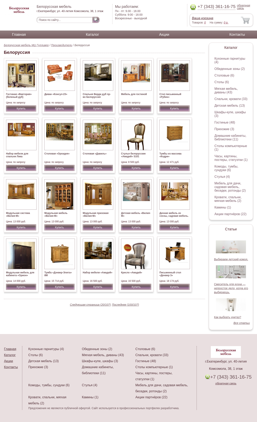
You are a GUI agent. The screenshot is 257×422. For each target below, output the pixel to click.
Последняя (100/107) (125, 304)
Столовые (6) (224, 75)
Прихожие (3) (224, 129)
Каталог (92, 35)
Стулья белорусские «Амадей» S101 (133, 155)
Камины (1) (222, 207)
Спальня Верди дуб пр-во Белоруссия (97, 95)
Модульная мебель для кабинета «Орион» (20, 274)
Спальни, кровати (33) (230, 99)
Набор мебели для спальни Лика (17, 155)
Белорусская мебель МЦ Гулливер (26, 45)
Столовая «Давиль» (95, 153)
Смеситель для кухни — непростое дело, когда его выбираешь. (231, 288)
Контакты (237, 35)
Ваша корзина (202, 18)
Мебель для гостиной (134, 94)
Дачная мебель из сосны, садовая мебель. (174, 214)
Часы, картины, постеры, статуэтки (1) (231, 157)
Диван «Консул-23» (55, 94)
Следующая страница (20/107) (90, 304)
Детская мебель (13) (229, 105)
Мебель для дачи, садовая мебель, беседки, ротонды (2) (230, 187)
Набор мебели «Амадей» (97, 272)
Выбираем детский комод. (231, 259)
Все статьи (242, 323)
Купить (21, 108)
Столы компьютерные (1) (154, 367)
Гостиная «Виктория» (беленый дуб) (19, 95)
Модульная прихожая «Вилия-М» (96, 214)
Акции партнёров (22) (230, 214)
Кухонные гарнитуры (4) (46, 349)
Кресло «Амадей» (131, 272)
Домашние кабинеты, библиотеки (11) (230, 137)
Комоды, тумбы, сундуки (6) (226, 168)
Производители (61, 45)
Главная (19, 35)
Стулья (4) (222, 176)
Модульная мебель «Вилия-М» (55, 214)
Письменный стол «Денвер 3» (170, 274)
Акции (164, 35)
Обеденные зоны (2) (229, 69)
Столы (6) (221, 82)
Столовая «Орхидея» (57, 153)
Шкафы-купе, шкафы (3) (100, 361)
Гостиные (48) (224, 122)
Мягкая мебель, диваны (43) (226, 90)
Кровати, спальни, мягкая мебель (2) (228, 198)
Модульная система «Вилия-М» (18, 214)
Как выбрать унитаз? (227, 317)
